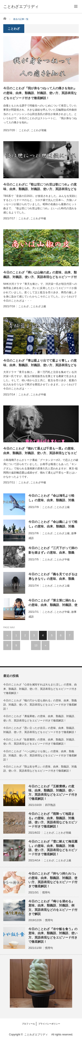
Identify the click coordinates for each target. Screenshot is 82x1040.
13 (35, 645)
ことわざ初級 (39, 130)
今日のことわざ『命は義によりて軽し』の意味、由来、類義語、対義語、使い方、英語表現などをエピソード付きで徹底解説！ (52, 524)
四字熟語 (50, 805)
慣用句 (46, 892)
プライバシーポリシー (49, 1024)
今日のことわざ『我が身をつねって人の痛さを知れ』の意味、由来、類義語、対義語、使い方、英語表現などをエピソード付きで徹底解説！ (40, 93)
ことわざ (24, 130)
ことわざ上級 (38, 306)
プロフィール (28, 1024)
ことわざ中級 (38, 218)
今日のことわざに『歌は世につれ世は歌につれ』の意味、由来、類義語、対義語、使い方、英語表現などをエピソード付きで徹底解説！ (40, 187)
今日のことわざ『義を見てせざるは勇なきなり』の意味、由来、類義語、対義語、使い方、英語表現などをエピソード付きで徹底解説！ (52, 576)
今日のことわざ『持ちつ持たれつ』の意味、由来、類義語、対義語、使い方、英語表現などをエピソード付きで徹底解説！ (52, 880)
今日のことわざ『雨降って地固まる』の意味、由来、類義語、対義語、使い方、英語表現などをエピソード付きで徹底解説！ (52, 820)
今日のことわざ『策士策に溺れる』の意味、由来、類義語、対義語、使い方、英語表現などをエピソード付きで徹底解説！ (52, 603)
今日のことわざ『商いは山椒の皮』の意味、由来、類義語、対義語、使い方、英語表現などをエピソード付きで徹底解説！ (40, 275)
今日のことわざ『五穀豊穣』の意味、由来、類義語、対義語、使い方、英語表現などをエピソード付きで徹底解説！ (52, 792)
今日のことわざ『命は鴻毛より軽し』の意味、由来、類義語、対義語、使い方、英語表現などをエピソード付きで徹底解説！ (52, 498)
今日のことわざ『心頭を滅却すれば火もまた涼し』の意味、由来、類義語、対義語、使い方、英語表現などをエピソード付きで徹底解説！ (40, 688)
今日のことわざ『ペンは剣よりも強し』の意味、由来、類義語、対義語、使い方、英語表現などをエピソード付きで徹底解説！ (40, 755)
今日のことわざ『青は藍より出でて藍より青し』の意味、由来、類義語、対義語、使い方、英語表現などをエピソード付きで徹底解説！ (40, 363)
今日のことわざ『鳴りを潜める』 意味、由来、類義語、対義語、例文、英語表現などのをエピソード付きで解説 (52, 907)
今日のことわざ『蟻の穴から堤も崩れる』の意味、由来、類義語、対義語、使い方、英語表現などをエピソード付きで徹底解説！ (40, 704)
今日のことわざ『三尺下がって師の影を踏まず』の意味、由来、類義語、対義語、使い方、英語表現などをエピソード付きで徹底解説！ (52, 550)
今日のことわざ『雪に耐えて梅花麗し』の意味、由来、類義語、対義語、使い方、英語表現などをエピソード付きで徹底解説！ (52, 848)
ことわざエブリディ (37, 1034)
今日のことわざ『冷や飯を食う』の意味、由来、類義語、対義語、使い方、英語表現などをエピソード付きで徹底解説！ (52, 935)
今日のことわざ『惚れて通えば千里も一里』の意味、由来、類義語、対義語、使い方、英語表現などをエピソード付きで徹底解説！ (40, 451)
